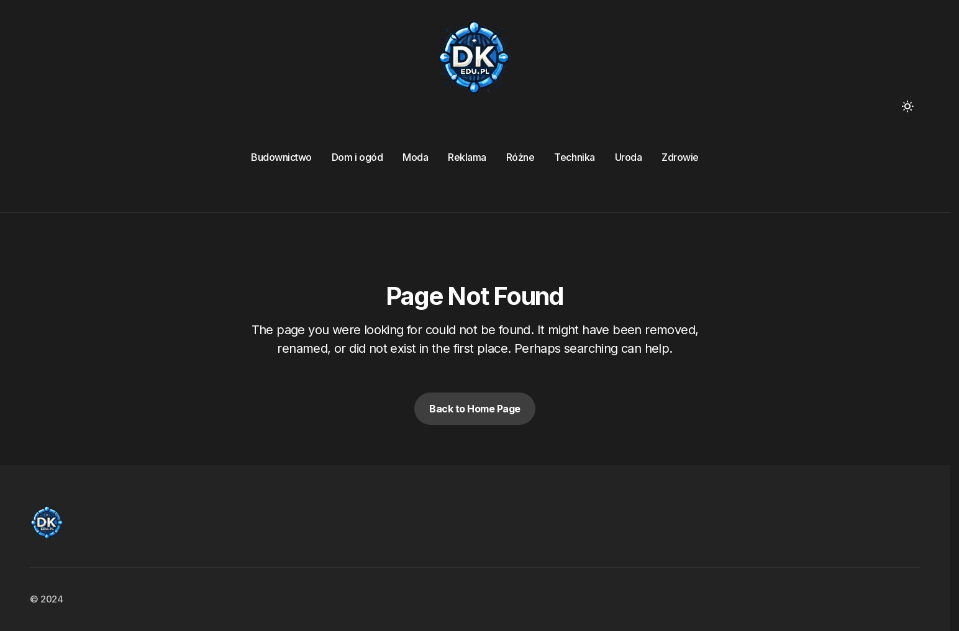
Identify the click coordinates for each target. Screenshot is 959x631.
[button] (907, 106)
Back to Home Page (474, 408)
